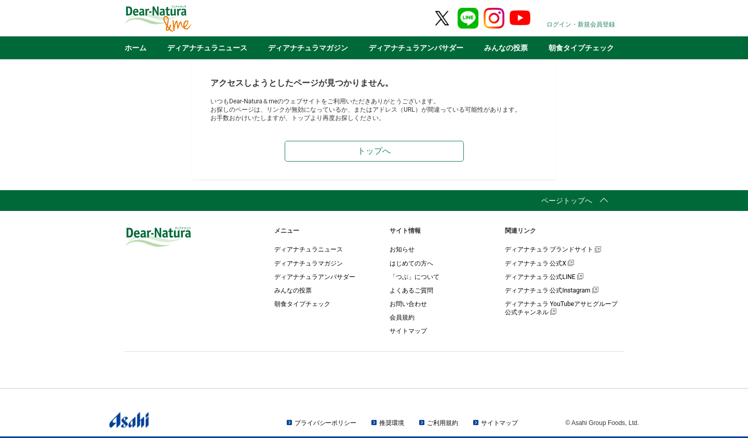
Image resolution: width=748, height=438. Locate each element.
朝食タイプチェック (581, 48)
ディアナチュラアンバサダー (416, 48)
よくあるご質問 (411, 290)
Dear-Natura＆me (184, 19)
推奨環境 (391, 423)
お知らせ (402, 249)
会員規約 (402, 317)
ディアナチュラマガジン (308, 48)
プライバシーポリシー (325, 423)
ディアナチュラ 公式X (540, 263)
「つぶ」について (414, 277)
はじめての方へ (411, 263)
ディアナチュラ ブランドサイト (553, 249)
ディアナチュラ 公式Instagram (551, 290)
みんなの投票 (506, 48)
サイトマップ (408, 331)
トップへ (374, 151)
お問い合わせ (408, 304)
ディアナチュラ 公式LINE (544, 277)
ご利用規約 (442, 423)
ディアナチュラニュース (207, 48)
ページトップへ (566, 200)
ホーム (135, 48)
